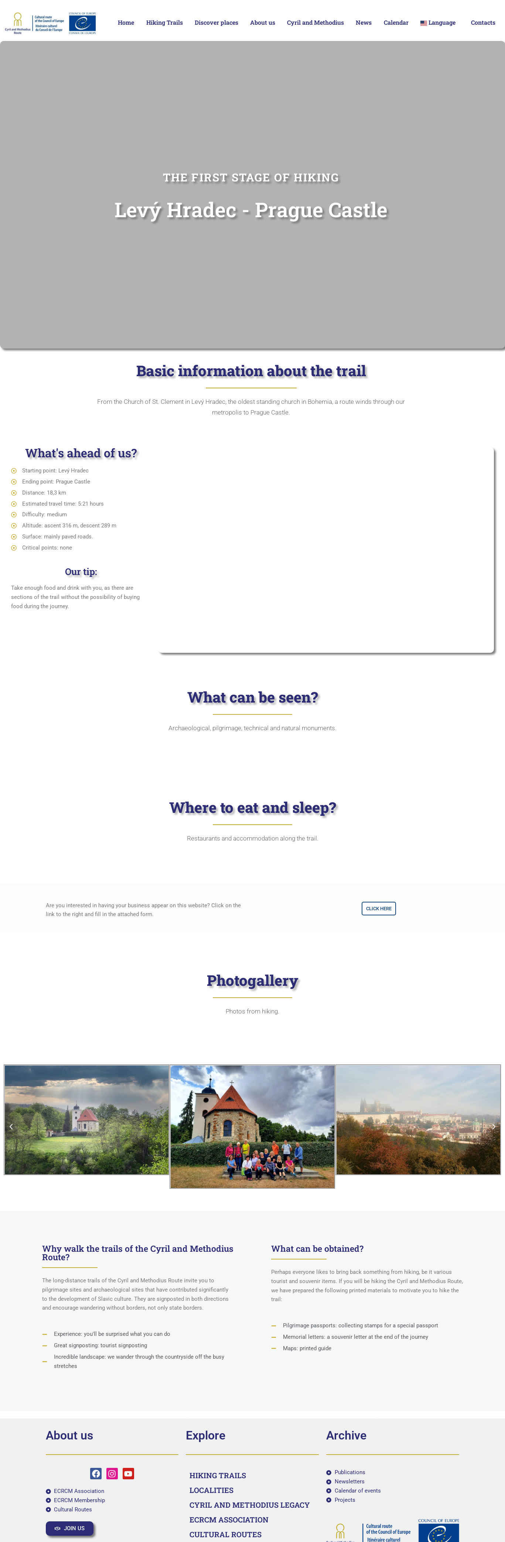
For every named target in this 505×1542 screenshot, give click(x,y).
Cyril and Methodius (315, 22)
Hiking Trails (164, 22)
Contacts (483, 22)
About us (262, 22)
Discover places (216, 22)
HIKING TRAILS (218, 1475)
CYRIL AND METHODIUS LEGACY (250, 1505)
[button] (439, 22)
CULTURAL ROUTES (226, 1534)
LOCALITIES (211, 1490)
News (364, 22)
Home (126, 22)
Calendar (396, 22)
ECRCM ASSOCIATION (229, 1519)
